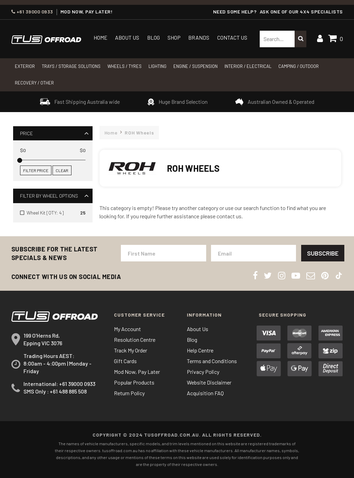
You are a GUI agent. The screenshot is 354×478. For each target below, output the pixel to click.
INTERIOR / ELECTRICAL (247, 66)
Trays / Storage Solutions (71, 66)
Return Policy (129, 393)
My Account (127, 329)
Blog (153, 37)
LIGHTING (157, 66)
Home (100, 37)
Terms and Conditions (212, 361)
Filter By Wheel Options (49, 196)
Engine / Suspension (195, 66)
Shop (174, 37)
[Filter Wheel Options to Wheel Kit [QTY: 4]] (53, 213)
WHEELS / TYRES (124, 66)
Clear (62, 170)
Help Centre (200, 350)
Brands (198, 37)
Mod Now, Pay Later (137, 371)
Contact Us (232, 37)
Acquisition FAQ (205, 393)
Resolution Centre (134, 339)
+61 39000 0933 (32, 11)
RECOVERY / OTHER (34, 83)
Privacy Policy (203, 371)
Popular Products (134, 382)
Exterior (25, 66)
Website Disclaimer (209, 382)
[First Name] (163, 253)
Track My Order (130, 350)
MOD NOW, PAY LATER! (86, 11)
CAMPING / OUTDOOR (298, 66)
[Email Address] (253, 253)
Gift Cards (125, 361)
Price (26, 133)
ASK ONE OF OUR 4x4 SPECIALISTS (301, 11)
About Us (127, 37)
